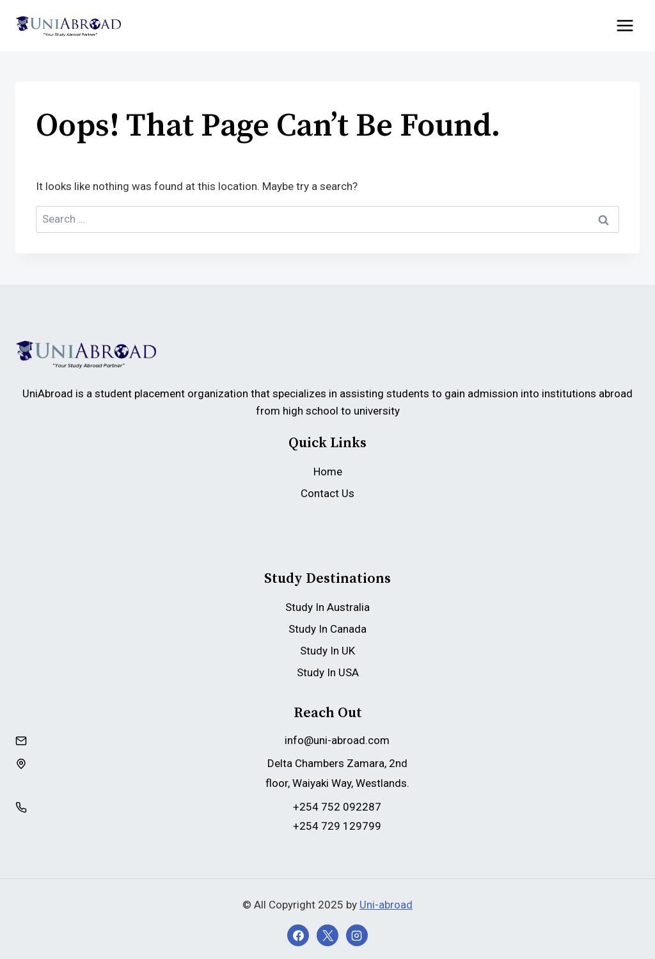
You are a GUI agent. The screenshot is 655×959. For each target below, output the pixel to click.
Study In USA (328, 672)
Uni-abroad (386, 904)
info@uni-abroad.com (337, 740)
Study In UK (327, 650)
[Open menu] (625, 25)
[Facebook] (298, 935)
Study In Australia (327, 607)
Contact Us (327, 493)
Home (327, 471)
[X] (327, 935)
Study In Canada (327, 628)
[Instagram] (357, 935)
